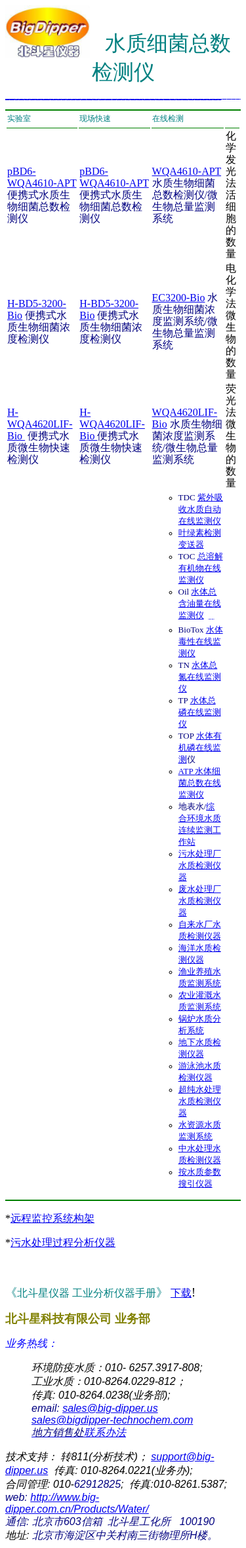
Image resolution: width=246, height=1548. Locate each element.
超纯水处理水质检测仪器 (199, 1101)
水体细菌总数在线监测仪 (199, 783)
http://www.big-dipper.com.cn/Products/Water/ (77, 1503)
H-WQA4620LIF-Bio (40, 424)
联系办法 (78, 1432)
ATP (186, 771)
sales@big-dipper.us (110, 1408)
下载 (181, 1293)
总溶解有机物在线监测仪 (200, 568)
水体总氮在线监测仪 (199, 676)
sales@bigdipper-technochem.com (112, 1420)
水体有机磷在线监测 (200, 747)
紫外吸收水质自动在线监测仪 (200, 509)
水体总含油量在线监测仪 (199, 603)
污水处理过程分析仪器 (62, 1242)
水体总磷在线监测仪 (199, 712)
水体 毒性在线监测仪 (200, 641)
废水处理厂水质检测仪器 (199, 900)
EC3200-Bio (178, 297)
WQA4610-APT (186, 171)
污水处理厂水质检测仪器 (199, 865)
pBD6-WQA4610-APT (41, 177)
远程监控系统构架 (52, 1218)
